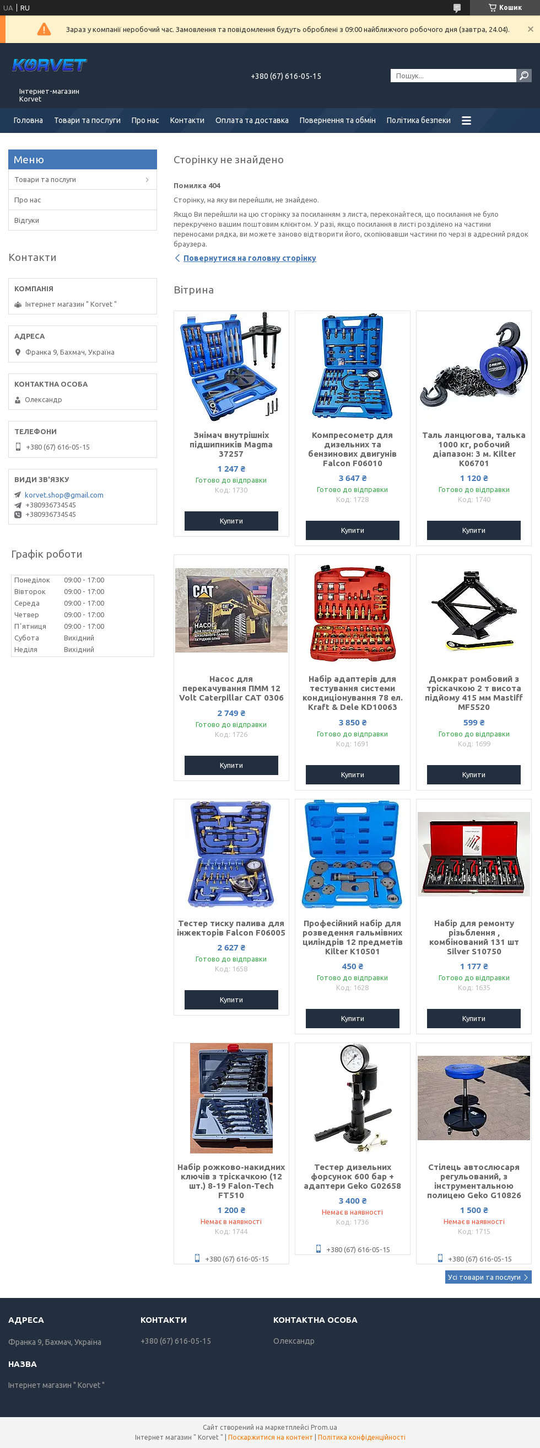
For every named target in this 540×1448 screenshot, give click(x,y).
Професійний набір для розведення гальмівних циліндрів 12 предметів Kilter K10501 (353, 937)
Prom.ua (324, 1427)
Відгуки (26, 220)
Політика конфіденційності (362, 1437)
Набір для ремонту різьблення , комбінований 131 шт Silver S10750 (474, 937)
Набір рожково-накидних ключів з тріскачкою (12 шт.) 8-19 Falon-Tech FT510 (231, 1181)
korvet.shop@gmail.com (64, 495)
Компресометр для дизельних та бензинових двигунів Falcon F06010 (352, 449)
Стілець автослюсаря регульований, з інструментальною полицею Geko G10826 (474, 1181)
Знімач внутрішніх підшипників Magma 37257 (231, 444)
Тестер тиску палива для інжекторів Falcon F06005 (231, 927)
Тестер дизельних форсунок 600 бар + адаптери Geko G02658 (352, 1176)
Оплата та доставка (252, 120)
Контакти (187, 120)
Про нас (145, 120)
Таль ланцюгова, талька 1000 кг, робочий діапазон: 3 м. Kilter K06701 (474, 449)
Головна (28, 120)
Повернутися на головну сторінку (249, 258)
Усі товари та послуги (484, 1277)
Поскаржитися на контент (270, 1437)
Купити (231, 521)
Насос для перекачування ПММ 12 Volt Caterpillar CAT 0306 (231, 688)
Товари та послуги (87, 120)
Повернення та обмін (338, 120)
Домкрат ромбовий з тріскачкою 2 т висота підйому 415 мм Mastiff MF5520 (474, 693)
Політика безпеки (419, 120)
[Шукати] (524, 75)
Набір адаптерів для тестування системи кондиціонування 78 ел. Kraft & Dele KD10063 (353, 693)
